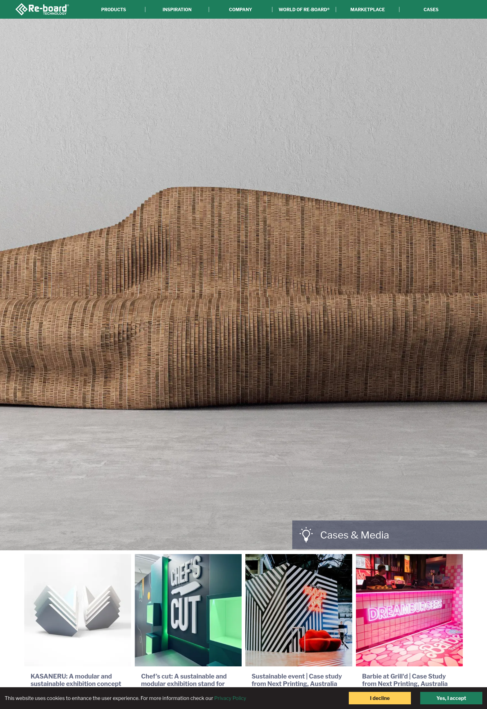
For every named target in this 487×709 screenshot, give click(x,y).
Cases (431, 9)
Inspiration (177, 9)
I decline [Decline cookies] (380, 698)
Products (113, 9)
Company (240, 9)
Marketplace (367, 9)
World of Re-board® (304, 9)
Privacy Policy (230, 698)
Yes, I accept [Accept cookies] (451, 698)
